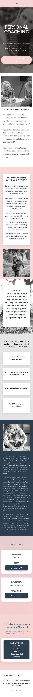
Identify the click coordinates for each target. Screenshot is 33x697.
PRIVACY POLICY (25, 680)
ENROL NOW (16, 568)
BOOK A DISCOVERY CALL (16, 59)
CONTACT (15, 680)
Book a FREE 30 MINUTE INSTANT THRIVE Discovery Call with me (16, 650)
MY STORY (6, 680)
